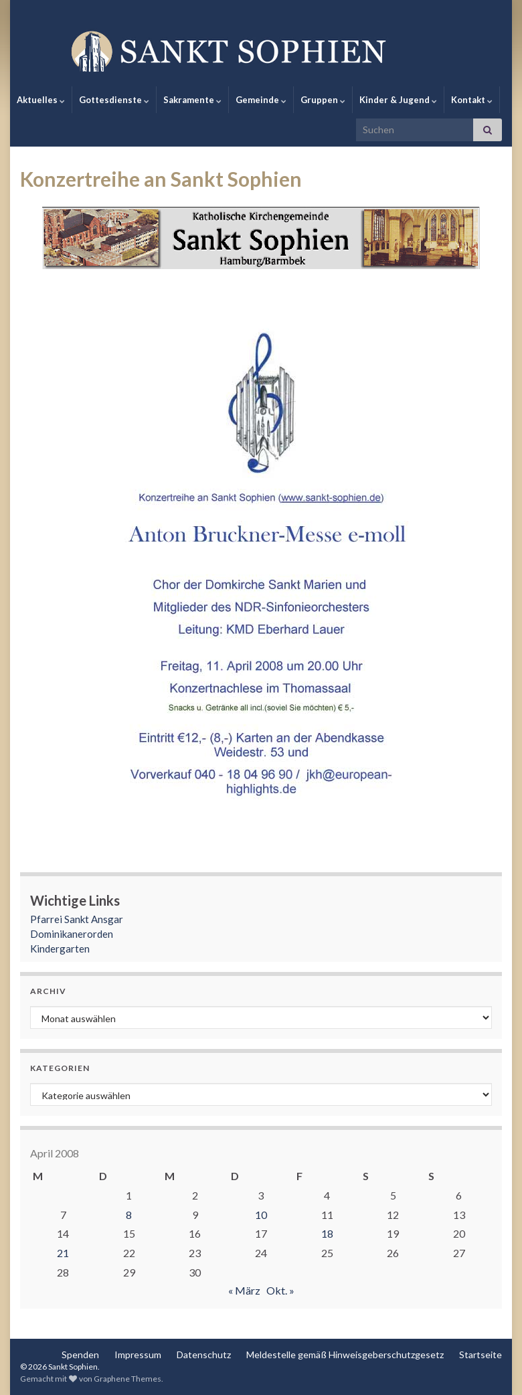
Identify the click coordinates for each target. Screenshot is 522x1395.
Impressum (137, 1354)
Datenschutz (204, 1354)
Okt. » (280, 1290)
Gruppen (322, 99)
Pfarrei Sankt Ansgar (76, 919)
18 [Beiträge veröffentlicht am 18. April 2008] (327, 1233)
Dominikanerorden (71, 934)
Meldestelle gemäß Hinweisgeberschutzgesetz (345, 1354)
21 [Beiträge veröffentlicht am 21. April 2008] (63, 1252)
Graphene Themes (127, 1379)
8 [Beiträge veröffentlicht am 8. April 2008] (129, 1214)
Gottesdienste (114, 99)
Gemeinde (261, 99)
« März (244, 1290)
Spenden (80, 1354)
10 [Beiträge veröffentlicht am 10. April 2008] (261, 1214)
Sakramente (192, 99)
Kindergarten (60, 948)
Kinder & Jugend (398, 99)
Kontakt (472, 99)
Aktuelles (41, 99)
